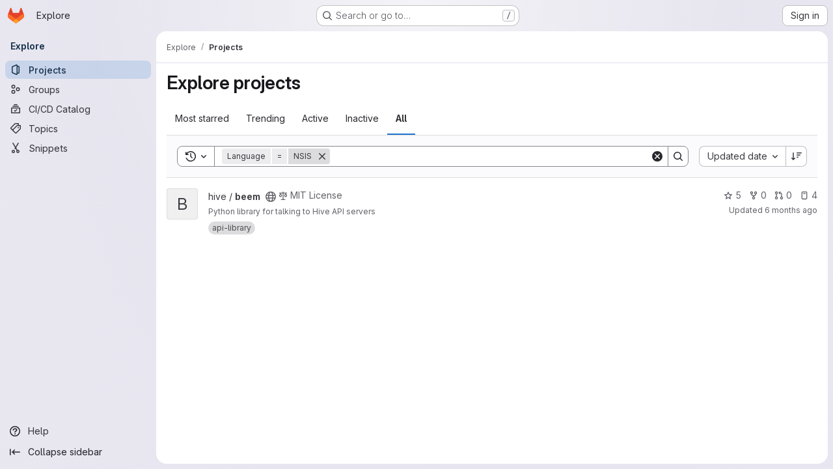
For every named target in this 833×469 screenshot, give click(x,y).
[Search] (490, 156)
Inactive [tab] (362, 118)
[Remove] (322, 156)
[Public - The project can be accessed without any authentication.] (271, 197)
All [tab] (401, 118)
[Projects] (78, 70)
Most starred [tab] (202, 118)
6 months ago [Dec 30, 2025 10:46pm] (791, 210)
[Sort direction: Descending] (796, 156)
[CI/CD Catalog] (78, 109)
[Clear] (657, 156)
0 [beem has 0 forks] (758, 195)
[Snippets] (78, 148)
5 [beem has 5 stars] (732, 195)
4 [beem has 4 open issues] (808, 195)
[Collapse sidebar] (78, 452)
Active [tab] (315, 118)
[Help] (78, 431)
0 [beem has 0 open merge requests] (783, 195)
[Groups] (78, 89)
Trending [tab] (265, 118)
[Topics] (78, 128)
